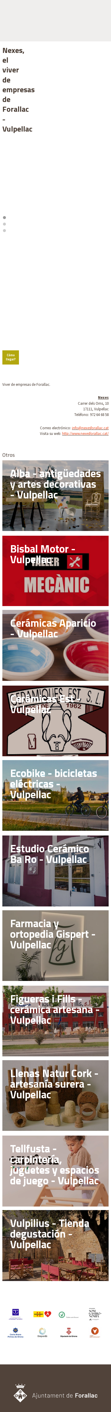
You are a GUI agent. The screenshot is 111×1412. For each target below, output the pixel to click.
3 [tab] (59, 148)
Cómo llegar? (15, 273)
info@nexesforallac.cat (90, 341)
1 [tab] (51, 148)
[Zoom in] (101, 165)
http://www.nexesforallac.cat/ (85, 347)
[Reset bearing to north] (101, 182)
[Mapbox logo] (17, 259)
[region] (55, 111)
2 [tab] (55, 148)
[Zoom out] (101, 174)
